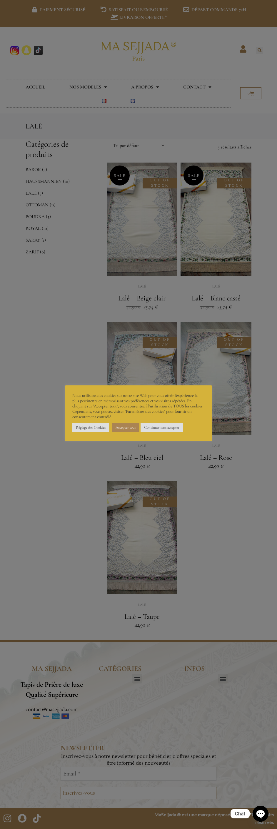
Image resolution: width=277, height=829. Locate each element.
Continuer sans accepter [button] (161, 427)
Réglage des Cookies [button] (91, 427)
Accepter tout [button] (126, 427)
